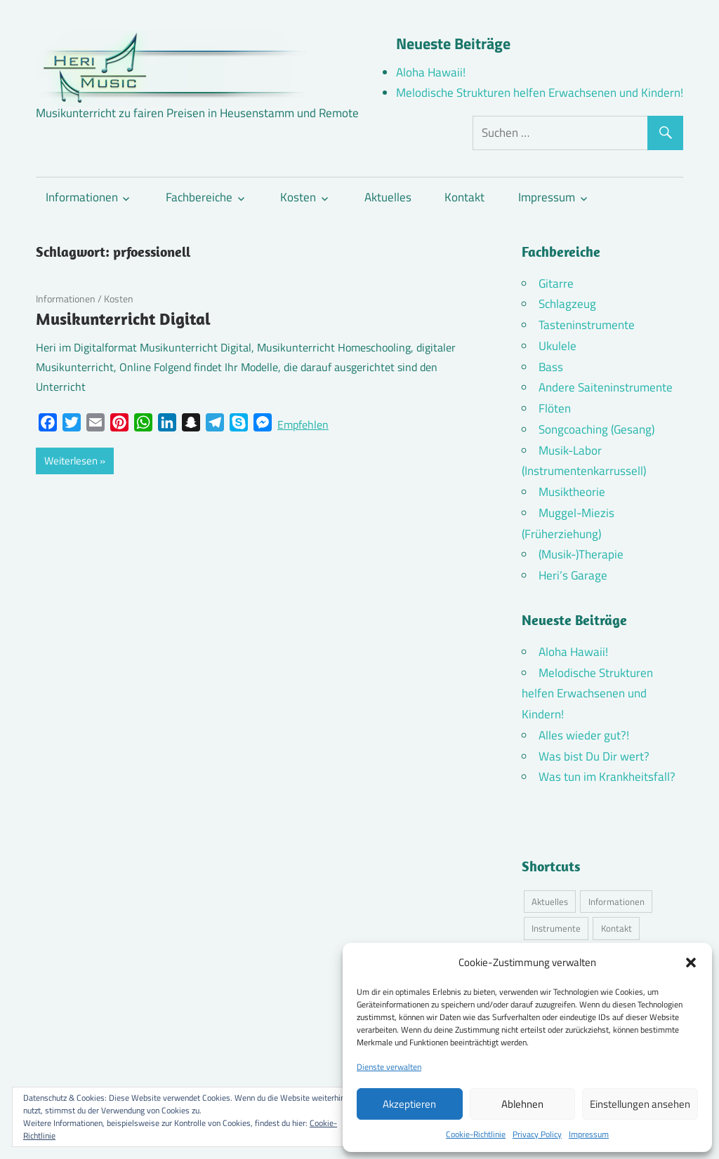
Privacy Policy (537, 1134)
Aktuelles (387, 197)
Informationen (82, 197)
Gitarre (556, 283)
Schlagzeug (567, 304)
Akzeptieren (409, 1104)
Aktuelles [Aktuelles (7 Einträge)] (550, 902)
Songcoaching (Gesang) (596, 429)
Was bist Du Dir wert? (594, 756)
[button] (691, 963)
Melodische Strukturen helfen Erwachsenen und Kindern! (539, 92)
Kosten (298, 197)
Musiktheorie (572, 492)
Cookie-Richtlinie (476, 1134)
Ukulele (557, 346)
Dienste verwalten (389, 1066)
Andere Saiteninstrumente (606, 387)
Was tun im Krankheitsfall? (607, 777)
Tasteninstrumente (587, 325)
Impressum (589, 1134)
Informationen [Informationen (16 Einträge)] (616, 902)
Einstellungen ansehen (640, 1104)
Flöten (555, 408)
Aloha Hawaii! (431, 72)
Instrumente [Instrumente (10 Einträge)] (556, 928)
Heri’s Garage (573, 575)
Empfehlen (303, 424)
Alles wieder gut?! (584, 735)
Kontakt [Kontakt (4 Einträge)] (616, 928)
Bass (551, 367)
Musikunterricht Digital (123, 318)
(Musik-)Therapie (581, 554)
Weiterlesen (71, 461)
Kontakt (464, 197)
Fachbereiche (199, 197)
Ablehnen (522, 1104)
